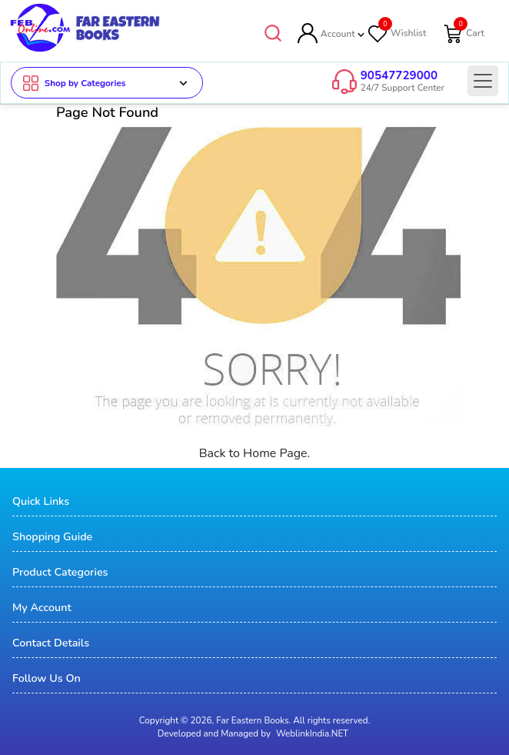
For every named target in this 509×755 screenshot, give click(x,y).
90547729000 (399, 75)
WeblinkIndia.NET (312, 734)
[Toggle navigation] (482, 80)
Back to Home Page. (255, 454)
